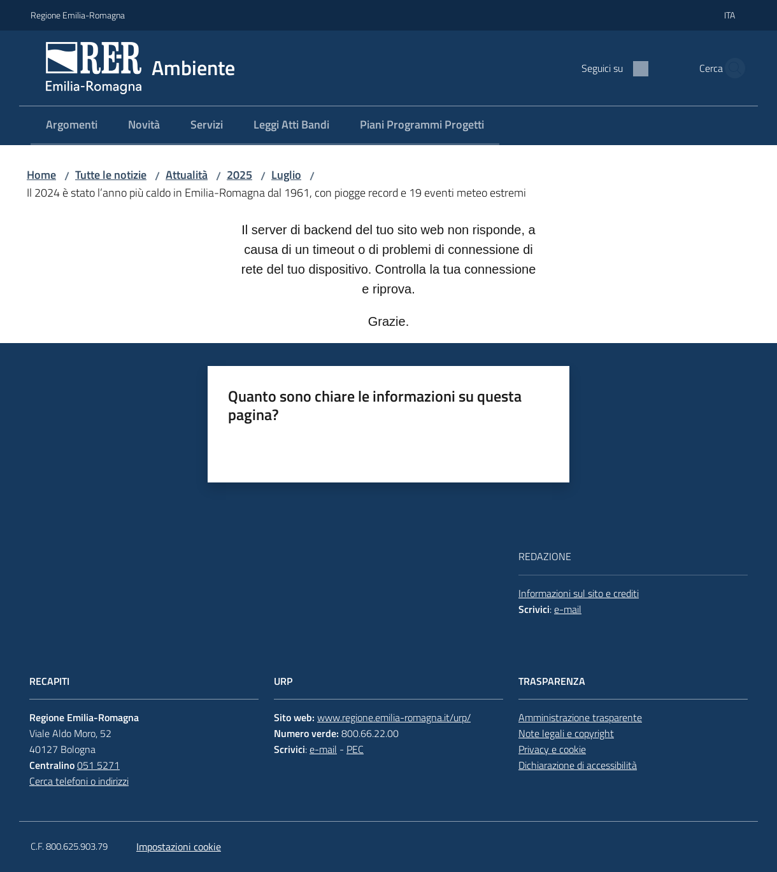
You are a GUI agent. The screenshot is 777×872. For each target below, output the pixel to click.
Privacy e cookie (552, 749)
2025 (239, 174)
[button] (731, 68)
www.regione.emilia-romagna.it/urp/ (394, 717)
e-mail (567, 609)
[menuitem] (72, 125)
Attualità (187, 174)
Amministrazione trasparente (580, 717)
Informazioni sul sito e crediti (578, 593)
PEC (355, 749)
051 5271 (98, 765)
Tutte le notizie (110, 174)
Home (41, 174)
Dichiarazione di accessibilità (577, 765)
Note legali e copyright (566, 733)
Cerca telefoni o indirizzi (79, 781)
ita (729, 15)
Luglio (286, 174)
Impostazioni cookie (178, 846)
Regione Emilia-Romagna (78, 15)
